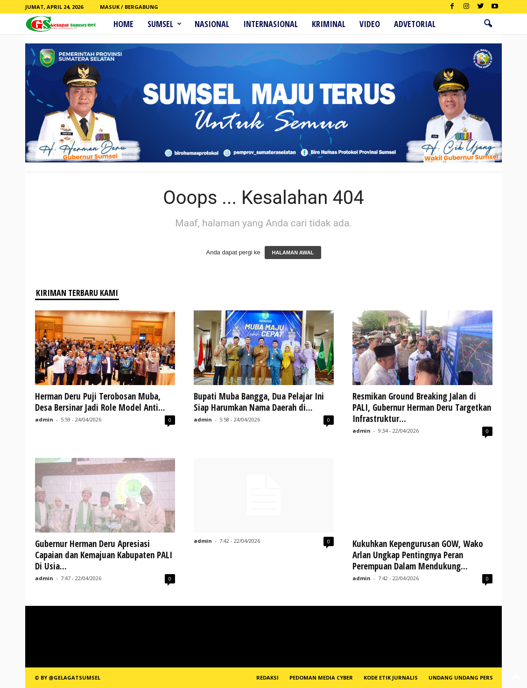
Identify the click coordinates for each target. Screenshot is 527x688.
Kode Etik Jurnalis (391, 677)
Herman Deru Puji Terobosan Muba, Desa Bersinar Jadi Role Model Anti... (100, 402)
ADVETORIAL (415, 23)
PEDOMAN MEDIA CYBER (321, 677)
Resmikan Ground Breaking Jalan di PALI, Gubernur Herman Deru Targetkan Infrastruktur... (421, 407)
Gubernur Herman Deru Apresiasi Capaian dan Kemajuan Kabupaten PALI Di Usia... (103, 555)
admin (44, 419)
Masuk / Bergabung (129, 6)
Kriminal (328, 23)
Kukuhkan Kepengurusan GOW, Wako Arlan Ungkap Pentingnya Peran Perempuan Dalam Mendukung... (417, 555)
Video (369, 23)
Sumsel (165, 24)
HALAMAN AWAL (293, 252)
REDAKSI (267, 677)
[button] (488, 24)
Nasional (212, 23)
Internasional (270, 23)
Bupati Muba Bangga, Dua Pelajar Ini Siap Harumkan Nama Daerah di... (259, 402)
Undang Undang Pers (461, 677)
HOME (123, 23)
